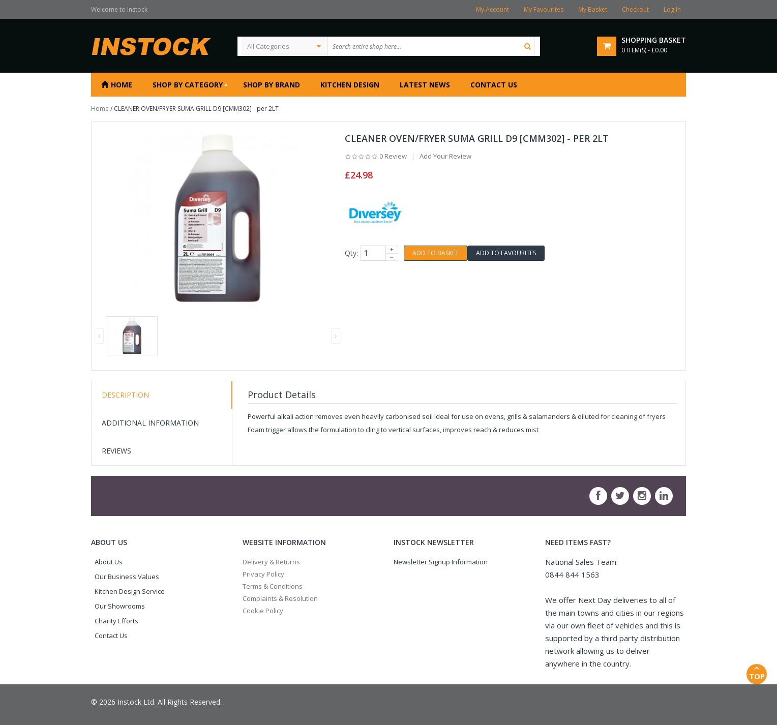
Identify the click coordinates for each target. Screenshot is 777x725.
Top (756, 672)
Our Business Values (127, 576)
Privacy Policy (263, 574)
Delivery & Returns (271, 561)
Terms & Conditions (273, 586)
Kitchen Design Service (130, 591)
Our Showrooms (120, 606)
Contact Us (111, 635)
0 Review (393, 156)
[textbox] (430, 46)
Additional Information (150, 423)
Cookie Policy (263, 610)
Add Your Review (445, 156)
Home (100, 108)
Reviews (116, 451)
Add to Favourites (506, 253)
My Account (492, 9)
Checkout (635, 9)
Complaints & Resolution (280, 598)
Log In (672, 9)
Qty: (351, 253)
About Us (109, 561)
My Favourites (543, 9)
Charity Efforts (116, 620)
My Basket (592, 9)
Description (125, 395)
